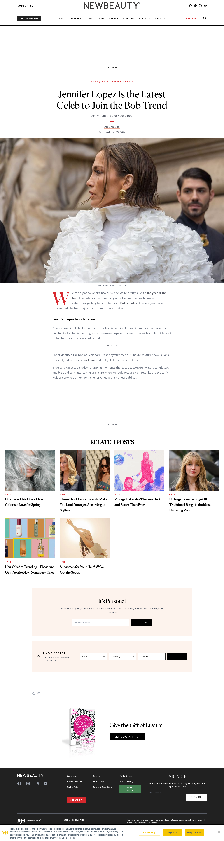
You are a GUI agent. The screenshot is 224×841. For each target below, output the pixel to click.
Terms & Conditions (102, 787)
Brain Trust (98, 781)
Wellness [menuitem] (145, 18)
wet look (89, 360)
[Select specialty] (122, 656)
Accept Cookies (194, 832)
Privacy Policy (126, 781)
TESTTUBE (190, 18)
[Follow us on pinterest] (195, 5)
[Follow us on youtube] (205, 5)
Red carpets (127, 303)
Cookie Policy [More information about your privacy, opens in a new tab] (68, 838)
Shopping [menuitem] (128, 18)
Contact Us (72, 775)
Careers (96, 775)
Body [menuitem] (92, 18)
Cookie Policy (73, 787)
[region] (112, 832)
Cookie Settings (130, 788)
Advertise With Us (75, 781)
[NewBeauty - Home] (112, 5)
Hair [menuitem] (102, 18)
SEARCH (177, 656)
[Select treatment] (152, 656)
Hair (105, 81)
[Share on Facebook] (33, 693)
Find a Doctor (126, 775)
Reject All (172, 832)
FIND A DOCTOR (29, 18)
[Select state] (93, 656)
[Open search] (204, 18)
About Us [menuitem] (161, 18)
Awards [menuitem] (113, 18)
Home (94, 81)
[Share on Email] (38, 693)
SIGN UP (141, 622)
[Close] (219, 832)
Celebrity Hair (122, 81)
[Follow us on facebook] (190, 5)
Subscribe (25, 5)
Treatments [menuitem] (76, 18)
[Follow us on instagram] (200, 5)
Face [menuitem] (62, 18)
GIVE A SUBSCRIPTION (127, 736)
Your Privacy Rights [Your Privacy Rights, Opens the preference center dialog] (149, 832)
